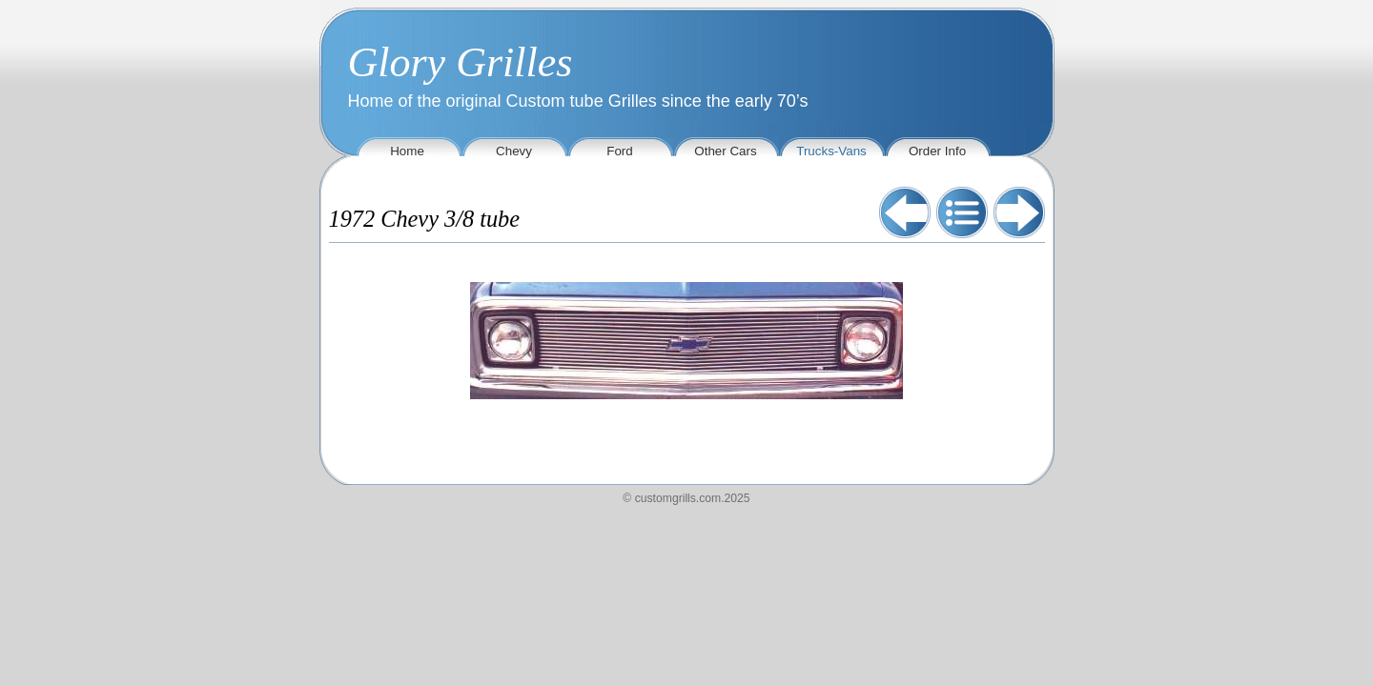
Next (1019, 212)
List (962, 212)
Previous (905, 212)
